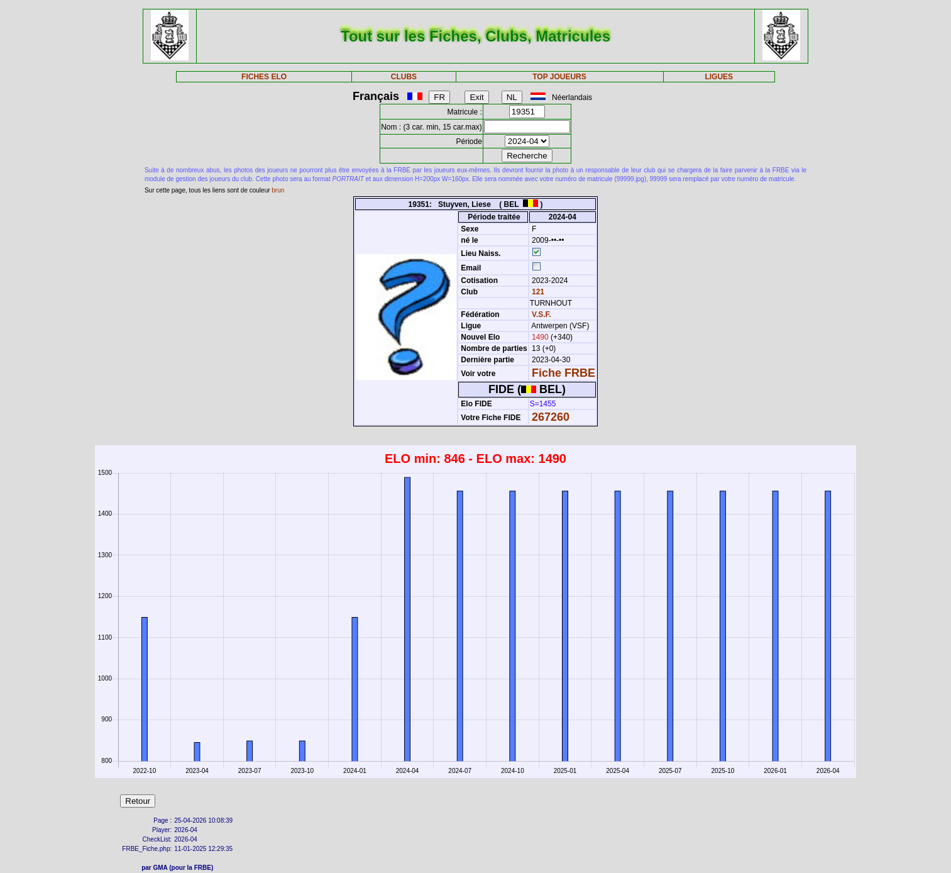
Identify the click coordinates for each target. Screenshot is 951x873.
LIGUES (719, 76)
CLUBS (404, 76)
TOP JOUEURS (559, 76)
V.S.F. (541, 314)
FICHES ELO (264, 76)
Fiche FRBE (563, 373)
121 (537, 291)
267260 (550, 417)
